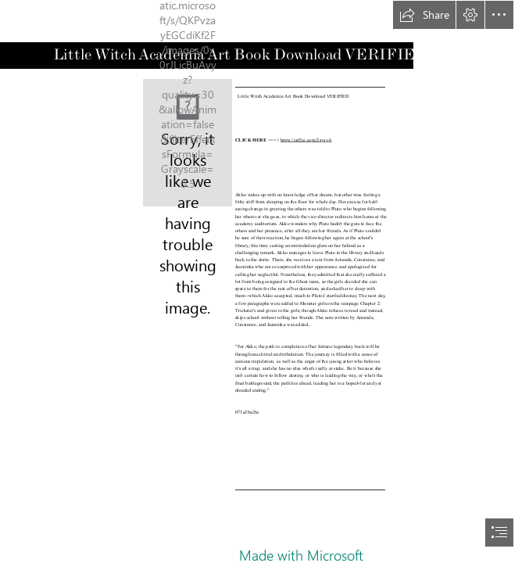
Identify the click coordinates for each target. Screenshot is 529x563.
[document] (264, 281)
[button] (424, 15)
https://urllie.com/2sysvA (306, 139)
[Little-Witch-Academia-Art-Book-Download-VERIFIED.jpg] (187, 142)
